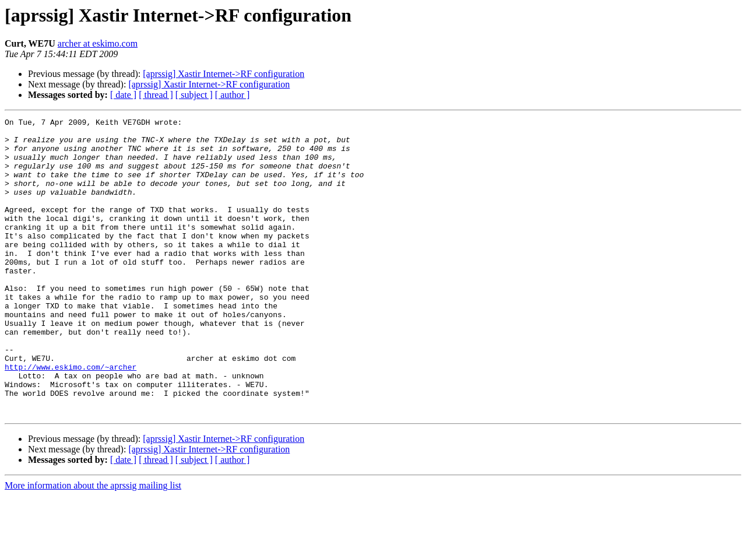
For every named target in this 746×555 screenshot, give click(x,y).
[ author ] (232, 95)
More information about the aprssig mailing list (93, 545)
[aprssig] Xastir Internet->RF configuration (223, 74)
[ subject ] (194, 95)
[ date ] (123, 95)
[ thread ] (156, 95)
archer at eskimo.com (98, 43)
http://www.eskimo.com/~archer (70, 417)
